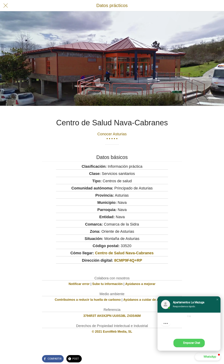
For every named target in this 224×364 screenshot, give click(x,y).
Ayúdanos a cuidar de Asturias (146, 299)
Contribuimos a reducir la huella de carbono (88, 299)
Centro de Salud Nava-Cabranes (124, 253)
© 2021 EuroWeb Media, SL (112, 331)
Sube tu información (107, 284)
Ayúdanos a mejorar (140, 284)
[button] (217, 299)
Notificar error (79, 284)
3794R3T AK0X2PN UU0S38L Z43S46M (112, 316)
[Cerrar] (6, 6)
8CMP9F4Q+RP (128, 260)
